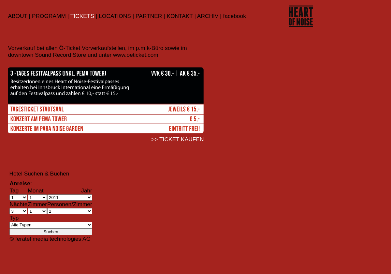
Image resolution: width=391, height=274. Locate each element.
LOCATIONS (116, 16)
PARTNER (148, 16)
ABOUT (17, 16)
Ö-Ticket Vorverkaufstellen (92, 48)
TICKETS (82, 16)
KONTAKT (180, 16)
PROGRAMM (49, 16)
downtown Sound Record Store (47, 55)
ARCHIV (207, 16)
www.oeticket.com (135, 55)
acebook (235, 16)
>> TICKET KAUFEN (177, 139)
